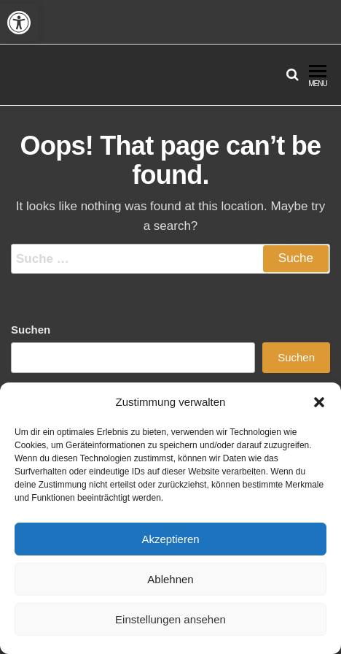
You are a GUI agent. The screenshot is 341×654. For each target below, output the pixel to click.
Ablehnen (170, 579)
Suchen (30, 329)
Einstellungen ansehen (170, 619)
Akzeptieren (170, 539)
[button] (19, 23)
